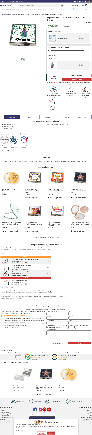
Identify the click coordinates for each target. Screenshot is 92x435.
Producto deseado (50, 325)
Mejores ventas (86, 10)
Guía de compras (88, 421)
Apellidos (48, 316)
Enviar (79, 343)
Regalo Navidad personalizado (35, 352)
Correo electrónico (50, 320)
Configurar (41, 433)
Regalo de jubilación (23, 352)
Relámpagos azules (63, 38)
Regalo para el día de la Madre (57, 352)
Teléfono (70, 320)
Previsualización (76, 75)
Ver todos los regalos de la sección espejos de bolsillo (46, 237)
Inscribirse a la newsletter (42, 419)
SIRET (69, 311)
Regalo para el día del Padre (70, 352)
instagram (40, 409)
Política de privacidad (21, 431)
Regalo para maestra (74, 10)
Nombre (70, 316)
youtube (49, 409)
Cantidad (65, 325)
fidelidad (71, 161)
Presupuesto (71, 325)
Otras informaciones (51, 329)
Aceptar (51, 433)
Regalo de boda (46, 352)
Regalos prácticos (4, 352)
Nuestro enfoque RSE (4, 150)
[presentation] (68, 338)
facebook (35, 409)
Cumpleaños (61, 9)
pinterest (44, 409)
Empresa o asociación (51, 311)
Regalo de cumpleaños (14, 352)
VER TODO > (25, 362)
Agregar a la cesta (77, 79)
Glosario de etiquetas (14, 150)
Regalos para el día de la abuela (84, 352)
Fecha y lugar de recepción (81, 325)
